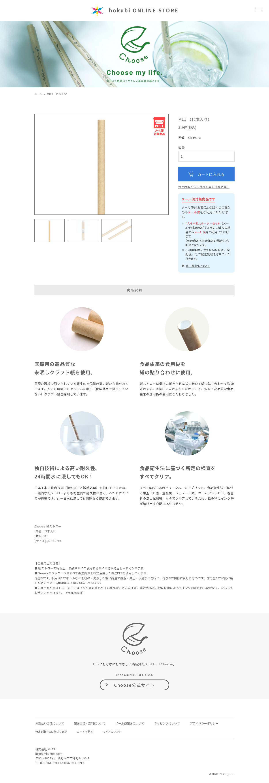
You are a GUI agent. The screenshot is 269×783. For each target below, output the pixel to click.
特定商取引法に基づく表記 (51, 731)
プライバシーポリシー (204, 723)
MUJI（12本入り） (58, 94)
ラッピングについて (167, 723)
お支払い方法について (49, 723)
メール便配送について (129, 723)
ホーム (38, 94)
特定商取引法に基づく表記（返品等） (203, 187)
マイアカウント (112, 731)
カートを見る (85, 731)
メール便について (198, 266)
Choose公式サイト (134, 685)
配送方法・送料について (89, 723)
